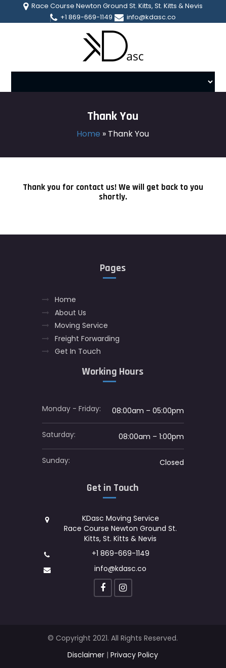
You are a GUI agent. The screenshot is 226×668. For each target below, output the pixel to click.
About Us (70, 313)
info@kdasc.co (145, 17)
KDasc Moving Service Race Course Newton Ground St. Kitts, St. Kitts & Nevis (120, 528)
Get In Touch (78, 351)
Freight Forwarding (87, 339)
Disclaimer (85, 655)
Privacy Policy (134, 655)
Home (88, 134)
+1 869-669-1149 (81, 17)
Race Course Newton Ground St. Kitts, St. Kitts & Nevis (113, 6)
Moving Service (81, 325)
